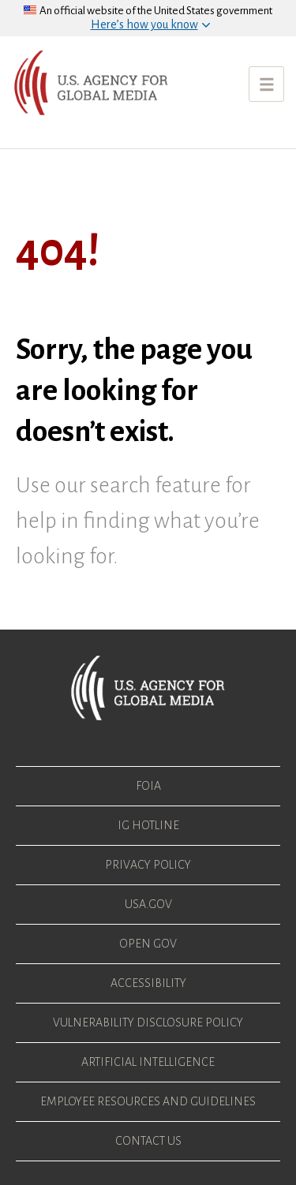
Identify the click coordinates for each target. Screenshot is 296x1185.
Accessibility (148, 983)
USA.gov (148, 904)
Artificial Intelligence (148, 1062)
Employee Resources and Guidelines (148, 1101)
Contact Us (148, 1141)
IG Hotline (148, 825)
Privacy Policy (148, 864)
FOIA (148, 785)
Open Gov (148, 943)
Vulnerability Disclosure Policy (148, 1022)
